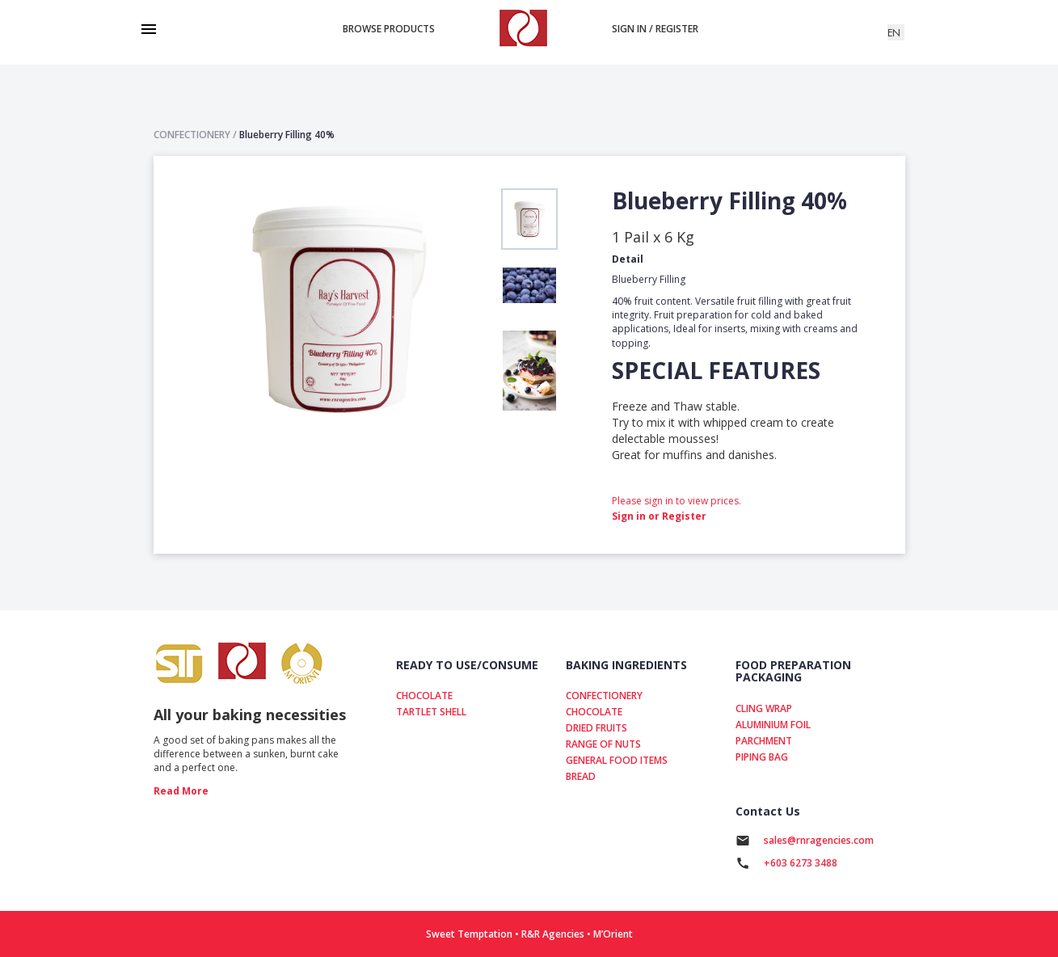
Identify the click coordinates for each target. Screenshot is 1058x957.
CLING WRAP (764, 708)
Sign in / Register (655, 29)
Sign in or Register (659, 516)
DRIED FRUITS (596, 728)
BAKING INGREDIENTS (626, 664)
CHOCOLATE (424, 695)
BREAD (581, 776)
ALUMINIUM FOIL (773, 724)
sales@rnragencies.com (819, 840)
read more (181, 791)
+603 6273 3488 (800, 863)
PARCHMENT (764, 741)
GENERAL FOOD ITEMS (617, 760)
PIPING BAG (762, 757)
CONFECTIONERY (604, 695)
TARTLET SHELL (431, 712)
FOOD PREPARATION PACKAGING (793, 671)
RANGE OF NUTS (603, 744)
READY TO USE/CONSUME (467, 664)
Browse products (389, 29)
